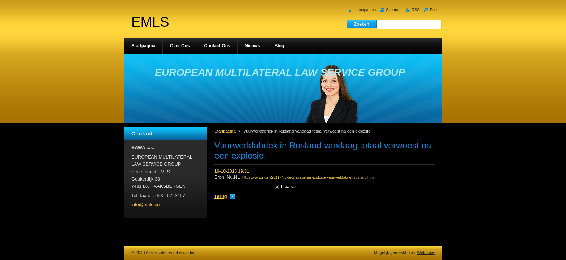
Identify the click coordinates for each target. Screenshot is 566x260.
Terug (220, 196)
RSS (415, 10)
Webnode (426, 252)
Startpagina (225, 131)
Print (434, 10)
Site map (393, 10)
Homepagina (365, 10)
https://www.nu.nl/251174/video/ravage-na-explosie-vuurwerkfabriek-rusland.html (308, 177)
